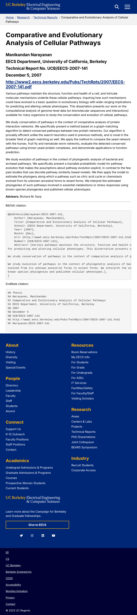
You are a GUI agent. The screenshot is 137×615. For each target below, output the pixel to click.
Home (10, 17)
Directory (12, 385)
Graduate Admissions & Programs (28, 472)
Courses (11, 478)
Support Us (13, 429)
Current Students (17, 488)
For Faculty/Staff (82, 393)
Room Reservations (84, 352)
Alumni (10, 411)
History (10, 352)
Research (23, 17)
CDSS (9, 578)
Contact (11, 449)
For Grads (78, 367)
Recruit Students (82, 465)
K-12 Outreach (15, 434)
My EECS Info (80, 357)
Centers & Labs (81, 421)
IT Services (79, 383)
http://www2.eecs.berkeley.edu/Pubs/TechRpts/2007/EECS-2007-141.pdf (65, 84)
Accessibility (13, 584)
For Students (79, 362)
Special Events (15, 367)
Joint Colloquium (82, 442)
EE (7, 552)
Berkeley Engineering (18, 571)
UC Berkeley (13, 565)
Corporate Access (83, 470)
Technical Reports (45, 17)
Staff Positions (15, 444)
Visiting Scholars (82, 398)
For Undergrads (81, 372)
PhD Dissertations (83, 437)
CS (7, 558)
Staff (9, 401)
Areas (75, 416)
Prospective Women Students (25, 483)
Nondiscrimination (17, 591)
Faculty (11, 396)
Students (12, 406)
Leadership (13, 390)
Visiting (11, 362)
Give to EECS (37, 525)
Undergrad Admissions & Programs (29, 467)
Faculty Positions (17, 439)
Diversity (11, 357)
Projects (76, 426)
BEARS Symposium (84, 447)
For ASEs (77, 378)
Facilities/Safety (82, 388)
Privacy (10, 597)
